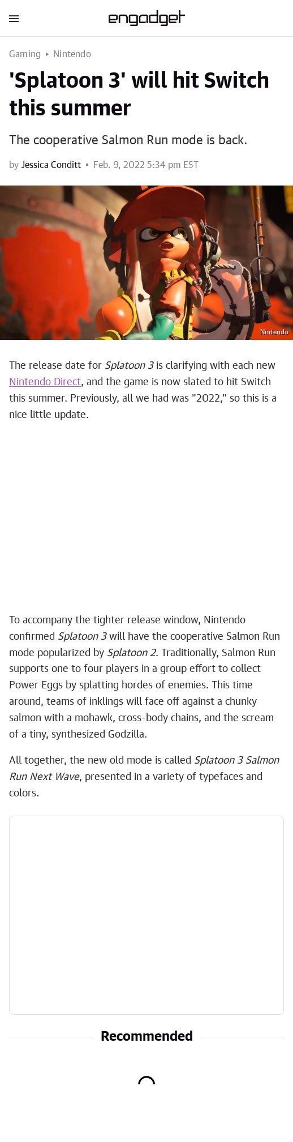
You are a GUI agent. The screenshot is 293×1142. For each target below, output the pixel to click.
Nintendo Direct (45, 382)
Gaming (25, 54)
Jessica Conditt (51, 165)
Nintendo (72, 54)
